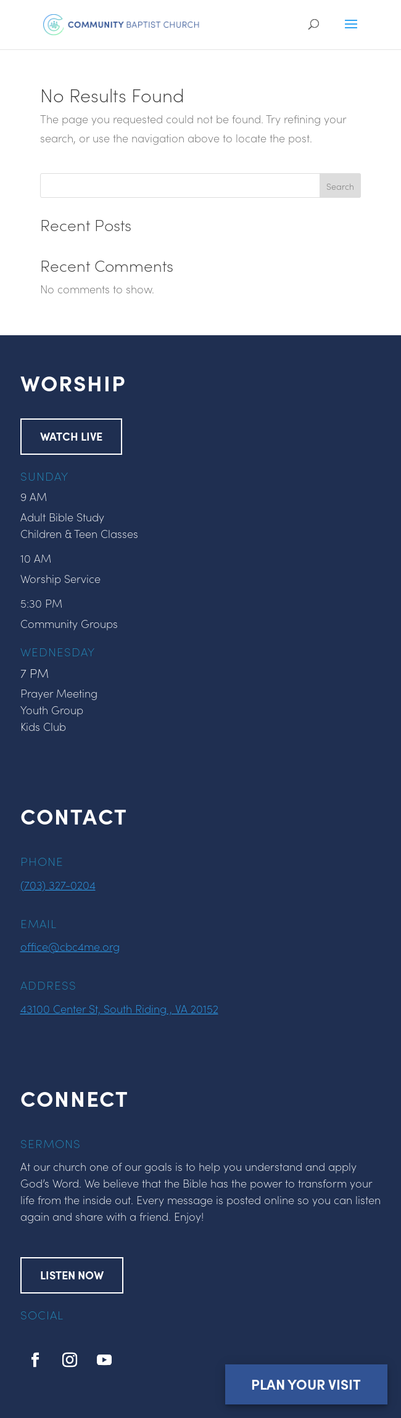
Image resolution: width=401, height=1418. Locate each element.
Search (340, 186)
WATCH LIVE (71, 436)
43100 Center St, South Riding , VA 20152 (119, 1008)
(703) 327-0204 (58, 884)
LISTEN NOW (72, 1274)
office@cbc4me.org (70, 946)
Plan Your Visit (306, 1383)
